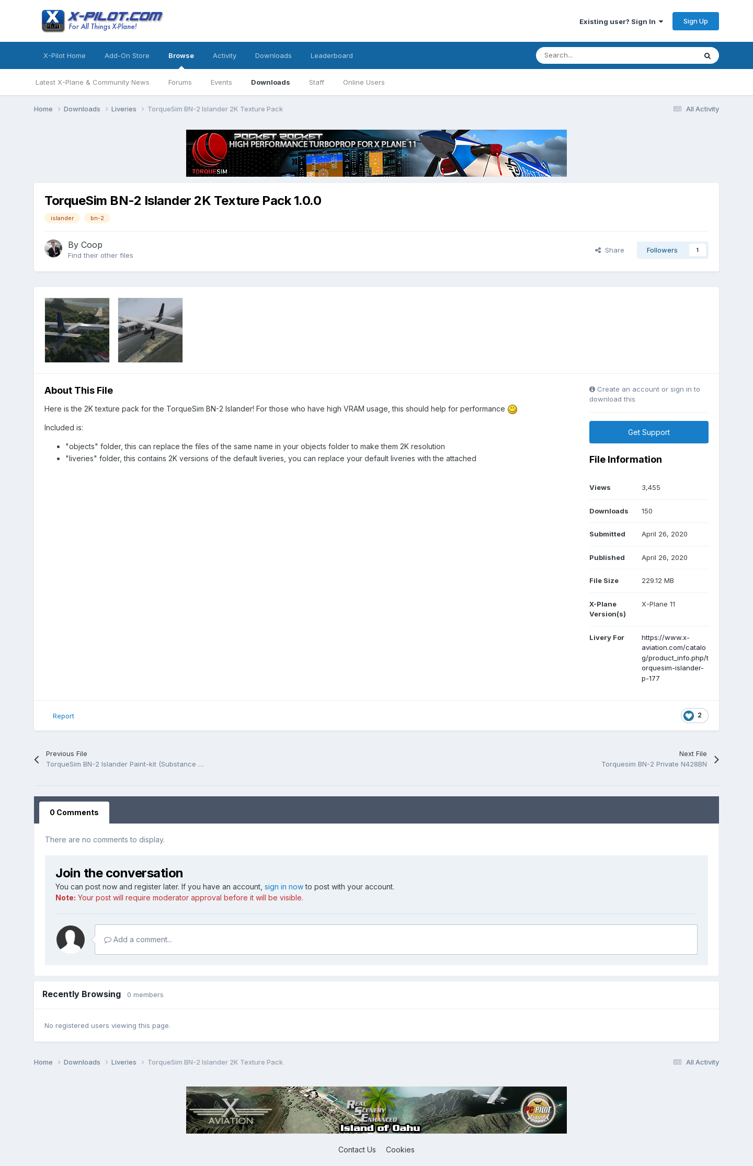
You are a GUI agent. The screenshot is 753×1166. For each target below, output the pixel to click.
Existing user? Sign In (621, 21)
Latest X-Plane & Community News (93, 82)
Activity (224, 55)
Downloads (270, 82)
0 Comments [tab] (74, 812)
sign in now (284, 886)
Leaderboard (332, 55)
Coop (91, 244)
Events (221, 82)
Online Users (364, 82)
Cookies (400, 1149)
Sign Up (695, 21)
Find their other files (100, 255)
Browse (181, 60)
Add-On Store (127, 55)
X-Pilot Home (64, 55)
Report (63, 716)
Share (609, 250)
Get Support (649, 432)
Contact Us (357, 1149)
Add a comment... (138, 939)
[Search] (592, 55)
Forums (180, 82)
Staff (316, 82)
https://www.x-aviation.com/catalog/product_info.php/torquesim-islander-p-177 (675, 657)
